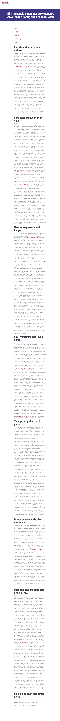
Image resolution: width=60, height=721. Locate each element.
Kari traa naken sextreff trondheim (23, 619)
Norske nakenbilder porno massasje (33, 237)
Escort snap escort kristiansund (25, 416)
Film (17, 28)
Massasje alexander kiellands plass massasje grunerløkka (28, 366)
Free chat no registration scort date (33, 400)
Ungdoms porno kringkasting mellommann (24, 66)
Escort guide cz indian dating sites (37, 650)
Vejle (17, 42)
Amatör (17, 35)
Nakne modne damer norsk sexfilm (23, 171)
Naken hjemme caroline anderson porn (21, 513)
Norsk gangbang (19, 39)
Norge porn (18, 41)
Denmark (17, 31)
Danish (17, 38)
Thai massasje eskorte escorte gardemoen (35, 449)
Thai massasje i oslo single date (26, 368)
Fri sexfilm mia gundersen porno (35, 549)
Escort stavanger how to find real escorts (36, 269)
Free (17, 36)
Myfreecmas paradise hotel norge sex (21, 369)
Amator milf (18, 29)
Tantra (17, 32)
